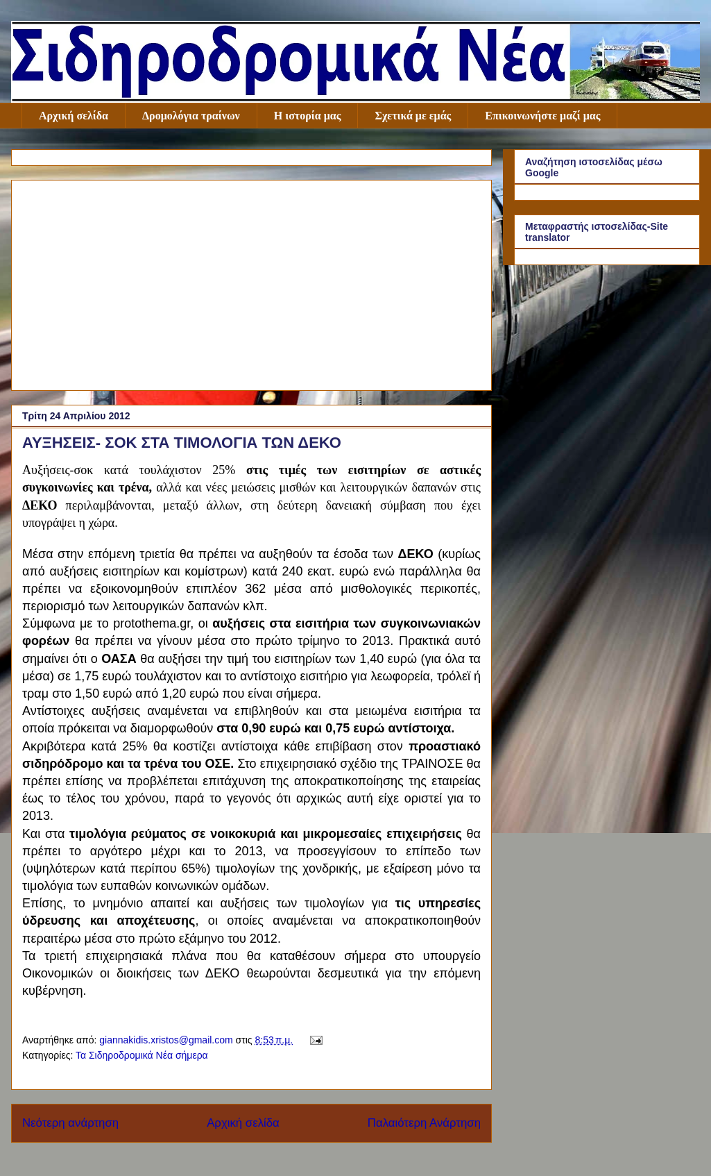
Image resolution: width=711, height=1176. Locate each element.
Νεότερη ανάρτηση (70, 1122)
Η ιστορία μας (307, 115)
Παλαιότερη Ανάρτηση (424, 1122)
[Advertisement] (251, 282)
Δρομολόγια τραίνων (191, 115)
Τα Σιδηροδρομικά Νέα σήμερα (142, 1055)
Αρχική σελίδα (73, 115)
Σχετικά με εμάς (413, 115)
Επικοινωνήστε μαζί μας (542, 115)
